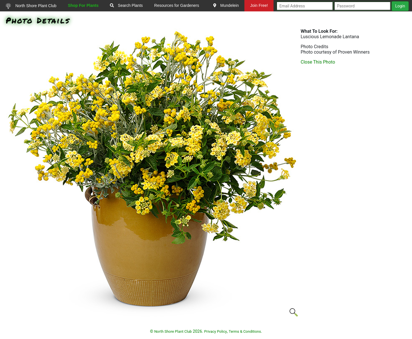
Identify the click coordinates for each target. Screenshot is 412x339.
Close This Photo (318, 62)
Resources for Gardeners (176, 5)
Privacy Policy (215, 331)
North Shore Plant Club (31, 6)
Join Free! (259, 5)
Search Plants (126, 5)
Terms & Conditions (245, 331)
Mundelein (226, 5)
